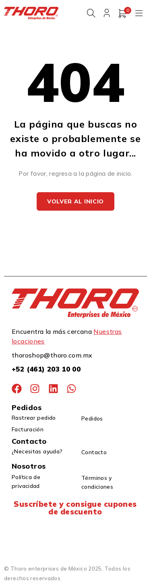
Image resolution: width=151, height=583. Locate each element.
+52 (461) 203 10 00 (46, 369)
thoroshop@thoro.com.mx (52, 355)
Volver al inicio (75, 201)
